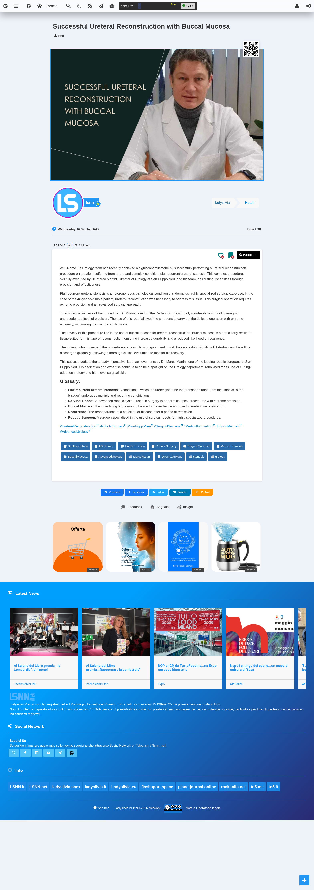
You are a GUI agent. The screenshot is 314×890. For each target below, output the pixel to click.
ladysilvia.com (66, 856)
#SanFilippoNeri (154, 480)
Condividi (112, 548)
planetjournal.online (198, 856)
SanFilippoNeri (75, 502)
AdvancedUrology (108, 512)
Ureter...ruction (132, 502)
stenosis (196, 512)
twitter (159, 548)
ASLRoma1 (104, 502)
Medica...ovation (229, 502)
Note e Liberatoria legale (203, 877)
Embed (202, 548)
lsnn (91, 204)
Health (250, 204)
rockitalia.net (234, 856)
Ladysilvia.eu (124, 856)
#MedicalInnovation (224, 480)
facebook (136, 548)
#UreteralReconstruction (81, 480)
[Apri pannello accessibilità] (29, 6)
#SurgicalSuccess (187, 480)
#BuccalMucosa (74, 487)
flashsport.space (158, 856)
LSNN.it (17, 856)
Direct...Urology (169, 512)
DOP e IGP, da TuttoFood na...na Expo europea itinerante (189, 728)
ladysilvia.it (96, 856)
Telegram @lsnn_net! (151, 810)
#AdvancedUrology (109, 487)
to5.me (258, 856)
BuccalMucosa (75, 512)
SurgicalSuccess (196, 502)
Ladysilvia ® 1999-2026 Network (137, 877)
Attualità (239, 744)
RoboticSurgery (163, 502)
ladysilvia (222, 204)
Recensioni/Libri (25, 744)
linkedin (180, 548)
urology (217, 512)
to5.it (275, 856)
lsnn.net (100, 877)
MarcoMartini (139, 512)
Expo (163, 744)
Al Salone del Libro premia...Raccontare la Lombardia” (114, 728)
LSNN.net (39, 856)
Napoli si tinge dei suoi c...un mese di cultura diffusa (262, 728)
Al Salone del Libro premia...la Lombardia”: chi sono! (37, 728)
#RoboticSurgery (121, 480)
